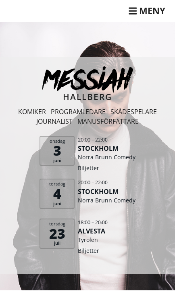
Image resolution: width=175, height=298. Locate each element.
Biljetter (88, 168)
